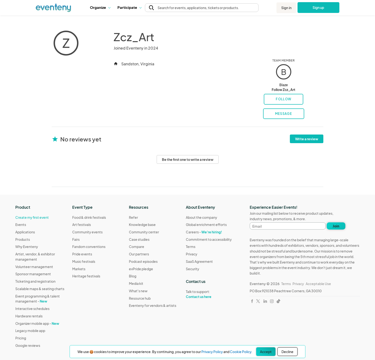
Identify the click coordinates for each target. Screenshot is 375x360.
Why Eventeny (26, 246)
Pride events (82, 254)
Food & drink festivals (89, 217)
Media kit (136, 283)
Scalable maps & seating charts (39, 289)
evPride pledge (141, 269)
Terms (190, 246)
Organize (100, 7)
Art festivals (81, 224)
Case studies (139, 239)
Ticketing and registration (35, 281)
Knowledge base (142, 224)
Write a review (306, 139)
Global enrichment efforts (206, 224)
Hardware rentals (29, 316)
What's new (138, 291)
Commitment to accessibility (209, 239)
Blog (132, 276)
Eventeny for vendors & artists (152, 305)
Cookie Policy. (241, 351)
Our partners (139, 254)
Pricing (20, 338)
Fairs (76, 239)
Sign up (318, 7)
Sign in (286, 8)
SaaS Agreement (199, 261)
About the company (201, 217)
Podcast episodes (143, 261)
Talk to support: (209, 294)
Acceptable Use (318, 283)
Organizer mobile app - (37, 323)
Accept (266, 351)
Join (336, 226)
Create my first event (32, 217)
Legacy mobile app (30, 330)
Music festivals (83, 261)
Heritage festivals (86, 276)
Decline (287, 351)
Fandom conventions (88, 246)
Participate (129, 7)
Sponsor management (33, 274)
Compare (136, 246)
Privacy (191, 254)
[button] (100, 7)
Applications (25, 232)
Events (20, 224)
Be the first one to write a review (187, 159)
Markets (78, 269)
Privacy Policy (212, 351)
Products (22, 239)
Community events (87, 232)
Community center (144, 232)
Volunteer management (34, 266)
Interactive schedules (32, 308)
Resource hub (140, 298)
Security (192, 269)
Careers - (204, 232)
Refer (133, 217)
